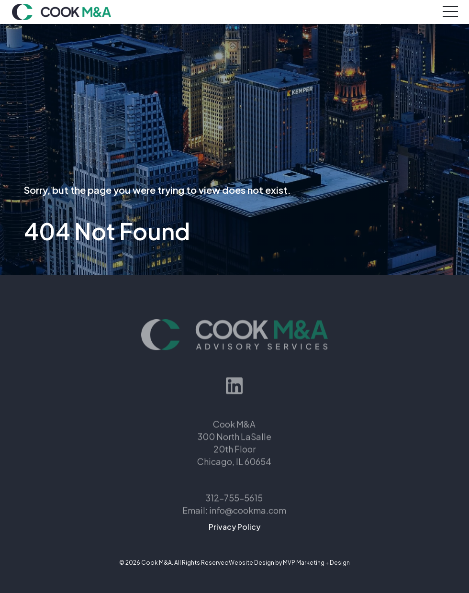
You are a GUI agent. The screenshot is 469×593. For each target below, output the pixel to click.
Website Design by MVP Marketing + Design (289, 562)
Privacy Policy (234, 527)
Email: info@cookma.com (234, 520)
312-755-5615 (234, 507)
